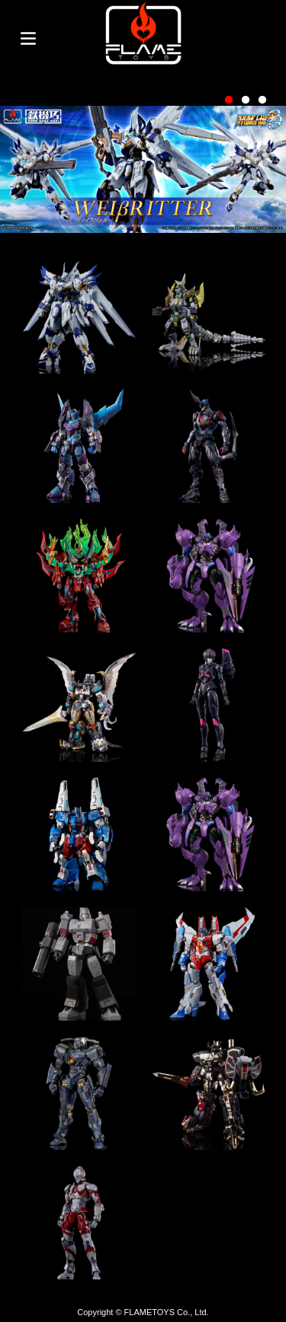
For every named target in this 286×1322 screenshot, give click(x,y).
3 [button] (262, 100)
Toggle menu (28, 38)
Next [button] (259, 159)
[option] (143, 169)
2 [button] (245, 100)
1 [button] (228, 100)
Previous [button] (26, 159)
